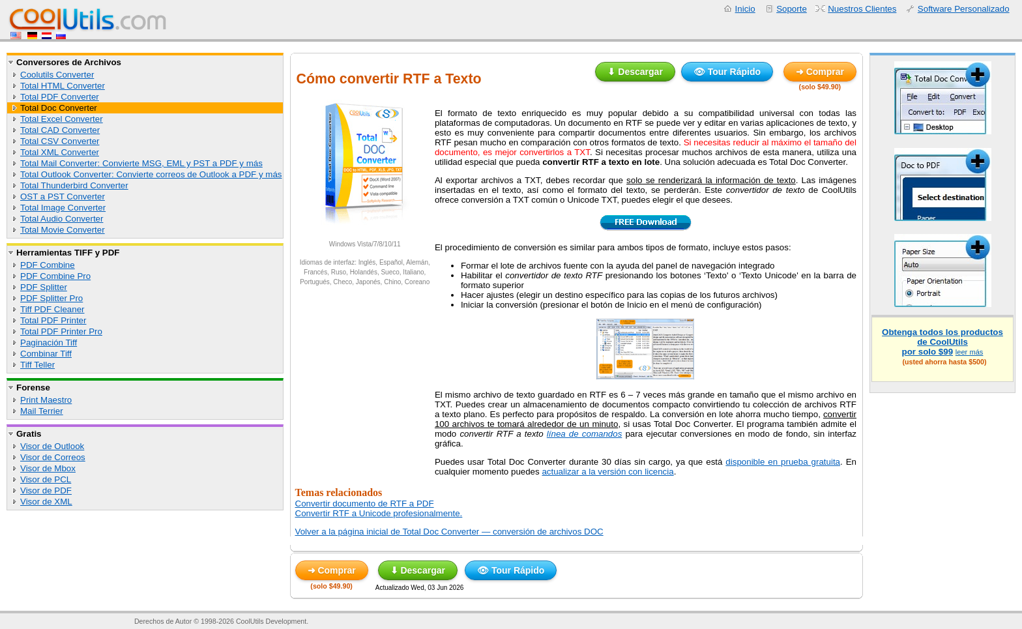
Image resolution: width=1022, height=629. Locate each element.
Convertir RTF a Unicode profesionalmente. (379, 513)
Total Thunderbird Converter (74, 185)
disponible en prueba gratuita (782, 462)
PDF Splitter (43, 287)
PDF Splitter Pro (51, 298)
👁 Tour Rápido (727, 71)
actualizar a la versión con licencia (607, 471)
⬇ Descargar (634, 71)
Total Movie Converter (62, 230)
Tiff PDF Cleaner (52, 309)
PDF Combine (47, 265)
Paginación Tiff (48, 342)
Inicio (745, 9)
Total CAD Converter (60, 130)
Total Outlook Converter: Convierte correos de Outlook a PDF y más (151, 174)
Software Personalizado (964, 9)
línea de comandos (584, 434)
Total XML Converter (59, 152)
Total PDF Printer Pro (61, 331)
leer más (970, 352)
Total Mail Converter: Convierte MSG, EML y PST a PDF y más (141, 163)
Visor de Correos (52, 457)
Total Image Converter (63, 207)
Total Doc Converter (58, 108)
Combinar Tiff (46, 353)
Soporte (791, 9)
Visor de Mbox (48, 468)
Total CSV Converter (59, 141)
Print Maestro (46, 400)
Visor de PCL (45, 479)
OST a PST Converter (62, 196)
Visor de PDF (46, 490)
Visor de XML (46, 501)
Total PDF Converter (59, 97)
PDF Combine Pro (55, 276)
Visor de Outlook (52, 446)
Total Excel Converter (61, 119)
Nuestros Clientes (862, 9)
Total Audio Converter (61, 219)
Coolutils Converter (57, 75)
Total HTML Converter (62, 86)
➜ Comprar (820, 71)
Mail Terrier (41, 411)
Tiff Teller (37, 365)
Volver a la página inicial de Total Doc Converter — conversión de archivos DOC (449, 531)
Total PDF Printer (53, 320)
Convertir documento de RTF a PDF (364, 503)
